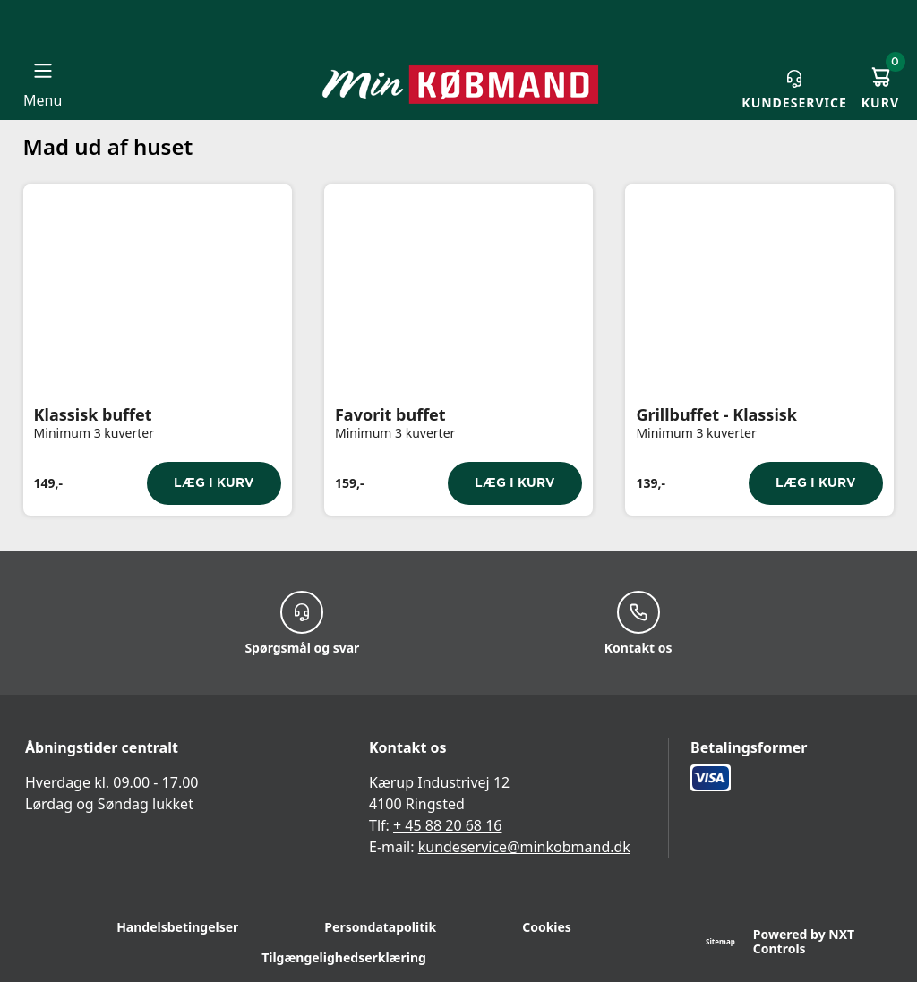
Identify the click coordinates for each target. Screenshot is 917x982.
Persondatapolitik (380, 926)
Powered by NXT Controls (803, 941)
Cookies (546, 926)
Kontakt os (638, 623)
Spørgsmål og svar (301, 623)
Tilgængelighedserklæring (343, 957)
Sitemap (720, 941)
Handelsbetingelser (177, 926)
